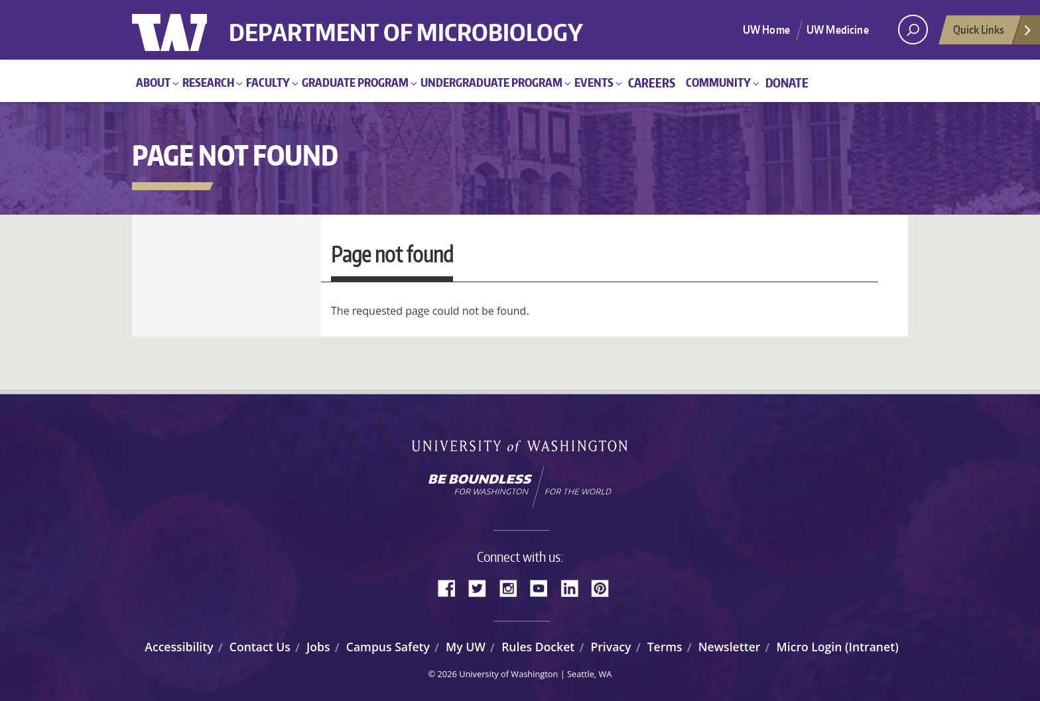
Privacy (610, 647)
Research (208, 82)
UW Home (766, 29)
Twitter (482, 587)
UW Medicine (838, 29)
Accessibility (179, 647)
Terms (664, 647)
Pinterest (605, 587)
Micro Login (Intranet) (838, 647)
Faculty (268, 82)
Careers (651, 82)
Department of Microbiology (412, 21)
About (153, 82)
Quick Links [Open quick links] (993, 33)
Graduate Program (355, 82)
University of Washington (186, 30)
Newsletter (729, 647)
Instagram (513, 587)
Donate (787, 82)
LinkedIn (574, 587)
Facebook (452, 587)
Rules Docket (537, 647)
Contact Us (260, 647)
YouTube (544, 587)
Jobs (318, 647)
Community (718, 82)
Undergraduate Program (491, 82)
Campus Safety (388, 647)
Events (594, 82)
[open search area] (913, 29)
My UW (466, 647)
